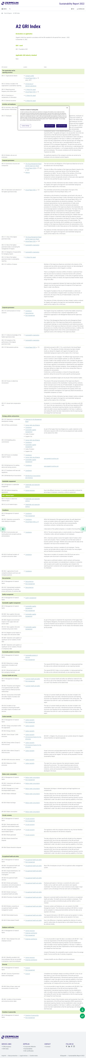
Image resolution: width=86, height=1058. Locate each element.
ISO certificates (28, 1051)
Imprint (4, 1055)
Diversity (27, 968)
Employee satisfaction (31, 933)
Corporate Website (29, 1046)
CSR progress (6, 1046)
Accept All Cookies (61, 125)
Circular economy (30, 818)
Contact (47, 1046)
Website (27, 172)
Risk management (30, 315)
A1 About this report (30, 89)
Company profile (29, 76)
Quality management (30, 598)
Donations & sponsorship (32, 1015)
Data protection (29, 313)
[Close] (67, 107)
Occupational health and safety (33, 860)
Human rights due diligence (32, 425)
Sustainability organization (32, 245)
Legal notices (24, 1055)
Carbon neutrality (29, 720)
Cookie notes (34, 1055)
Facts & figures (8, 13)
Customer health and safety (32, 679)
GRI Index (5, 1049)
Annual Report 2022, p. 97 (32, 522)
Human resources (30, 490)
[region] (43, 118)
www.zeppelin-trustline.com (51, 458)
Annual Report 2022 (30, 78)
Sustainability (27, 1049)
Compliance (28, 311)
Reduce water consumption (32, 777)
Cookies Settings (25, 125)
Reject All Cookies (50, 125)
